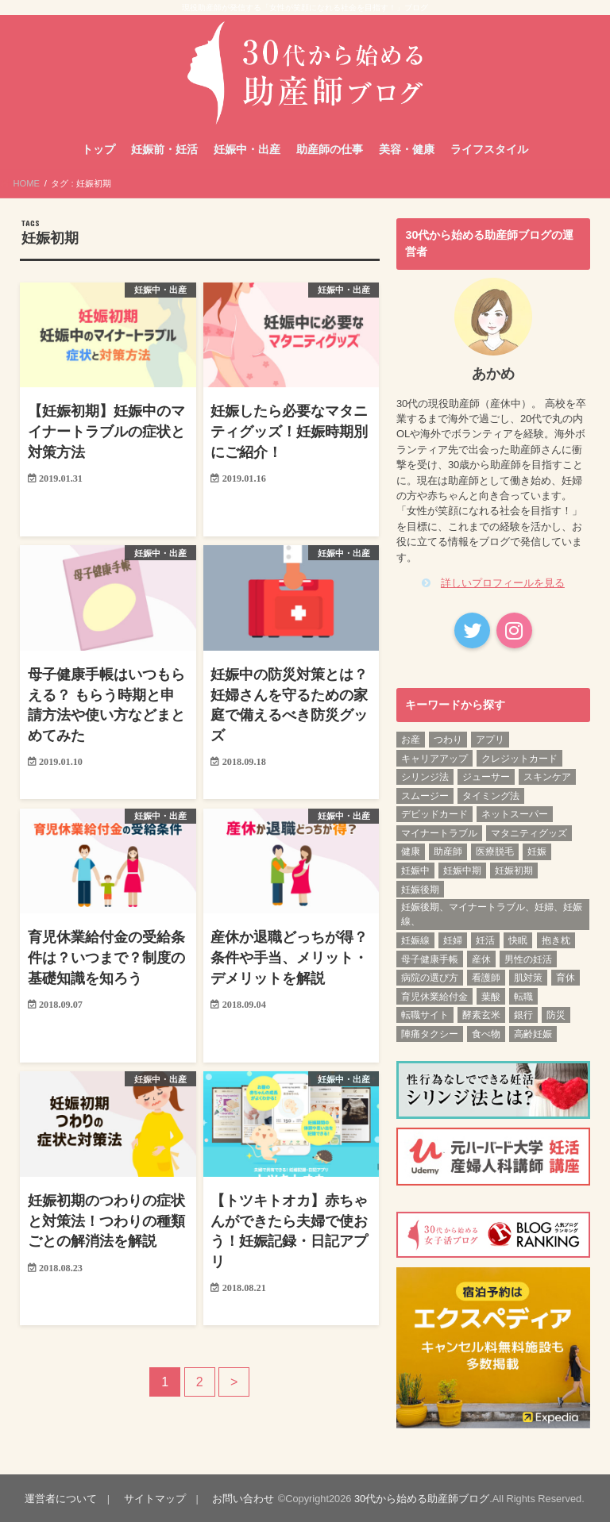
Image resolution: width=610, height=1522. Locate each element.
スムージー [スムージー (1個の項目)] (425, 795)
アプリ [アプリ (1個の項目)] (490, 739)
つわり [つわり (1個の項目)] (448, 739)
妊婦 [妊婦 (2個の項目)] (452, 940)
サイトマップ (155, 1499)
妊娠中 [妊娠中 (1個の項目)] (415, 870)
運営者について (61, 1499)
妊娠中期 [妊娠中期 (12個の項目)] (462, 870)
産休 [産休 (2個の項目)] (481, 959)
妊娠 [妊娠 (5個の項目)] (536, 851)
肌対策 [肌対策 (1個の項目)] (528, 977)
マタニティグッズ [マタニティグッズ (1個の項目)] (529, 833)
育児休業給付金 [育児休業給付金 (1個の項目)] (434, 996)
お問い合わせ (243, 1499)
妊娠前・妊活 (164, 149)
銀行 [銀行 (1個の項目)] (523, 1014)
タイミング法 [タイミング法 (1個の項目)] (490, 795)
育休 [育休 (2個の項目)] (565, 977)
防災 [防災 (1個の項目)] (556, 1014)
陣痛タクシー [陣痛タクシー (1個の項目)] (429, 1034)
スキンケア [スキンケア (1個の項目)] (547, 776)
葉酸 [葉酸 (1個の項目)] (490, 996)
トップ (98, 149)
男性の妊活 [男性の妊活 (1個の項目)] (528, 959)
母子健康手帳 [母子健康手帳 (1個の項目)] (429, 959)
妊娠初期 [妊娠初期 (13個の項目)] (514, 870)
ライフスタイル (489, 149)
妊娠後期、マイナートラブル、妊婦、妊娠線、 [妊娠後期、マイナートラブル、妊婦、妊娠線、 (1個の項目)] (491, 914)
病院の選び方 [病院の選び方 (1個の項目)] (429, 977)
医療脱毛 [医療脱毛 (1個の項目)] (495, 851)
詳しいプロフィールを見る (503, 583)
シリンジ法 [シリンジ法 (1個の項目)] (425, 776)
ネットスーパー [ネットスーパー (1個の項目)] (514, 814)
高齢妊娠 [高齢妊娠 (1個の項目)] (533, 1034)
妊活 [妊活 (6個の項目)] (485, 940)
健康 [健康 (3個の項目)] (410, 851)
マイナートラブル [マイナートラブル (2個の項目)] (439, 833)
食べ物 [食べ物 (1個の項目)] (486, 1034)
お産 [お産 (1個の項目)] (410, 739)
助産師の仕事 (329, 149)
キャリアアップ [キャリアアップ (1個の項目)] (434, 758)
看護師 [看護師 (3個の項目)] (486, 977)
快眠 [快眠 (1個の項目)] (517, 940)
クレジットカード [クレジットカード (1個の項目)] (519, 758)
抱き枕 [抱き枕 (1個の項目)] (556, 940)
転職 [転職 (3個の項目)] (523, 996)
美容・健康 (406, 149)
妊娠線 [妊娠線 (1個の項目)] (415, 940)
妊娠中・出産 (247, 149)
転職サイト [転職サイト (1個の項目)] (425, 1014)
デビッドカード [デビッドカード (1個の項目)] (434, 814)
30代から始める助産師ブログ (421, 1499)
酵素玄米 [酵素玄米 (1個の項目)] (481, 1014)
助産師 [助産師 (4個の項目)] (448, 851)
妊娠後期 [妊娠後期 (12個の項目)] (420, 889)
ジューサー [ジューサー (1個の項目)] (486, 776)
